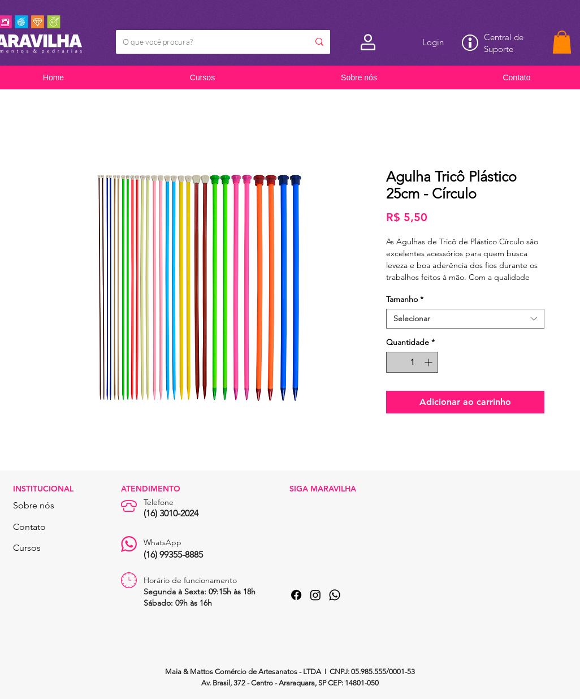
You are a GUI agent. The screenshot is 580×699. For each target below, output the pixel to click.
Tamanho (404, 299)
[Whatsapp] (334, 595)
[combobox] (465, 319)
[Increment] (429, 362)
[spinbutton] (412, 362)
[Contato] (43, 527)
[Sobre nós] (43, 506)
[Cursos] (43, 548)
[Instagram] (315, 595)
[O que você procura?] (204, 42)
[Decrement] (395, 362)
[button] (562, 42)
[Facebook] (296, 595)
